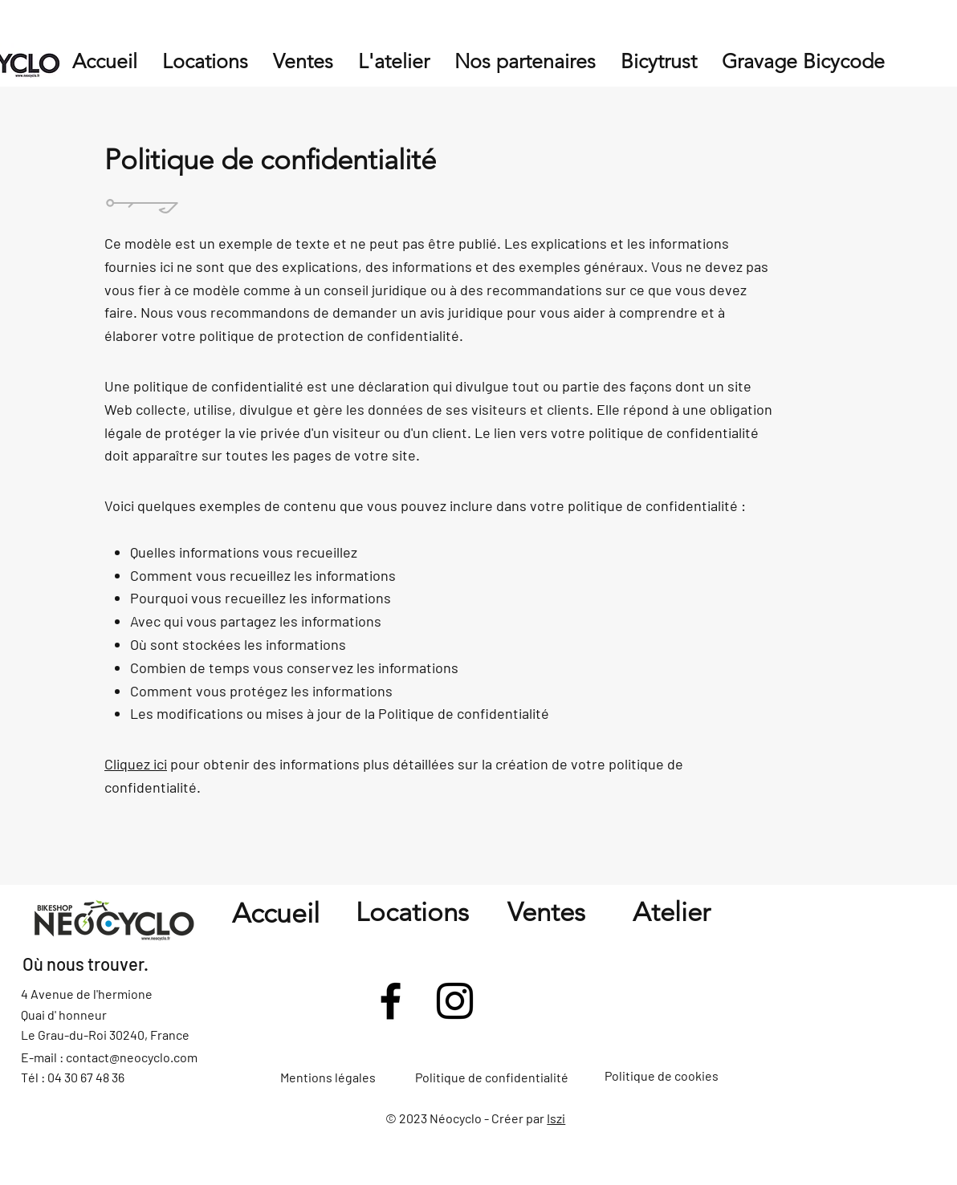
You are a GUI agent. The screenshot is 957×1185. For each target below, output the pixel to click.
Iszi (556, 1118)
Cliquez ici (135, 764)
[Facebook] (390, 1000)
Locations (412, 912)
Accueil (276, 913)
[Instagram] (454, 1000)
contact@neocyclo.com (132, 1057)
